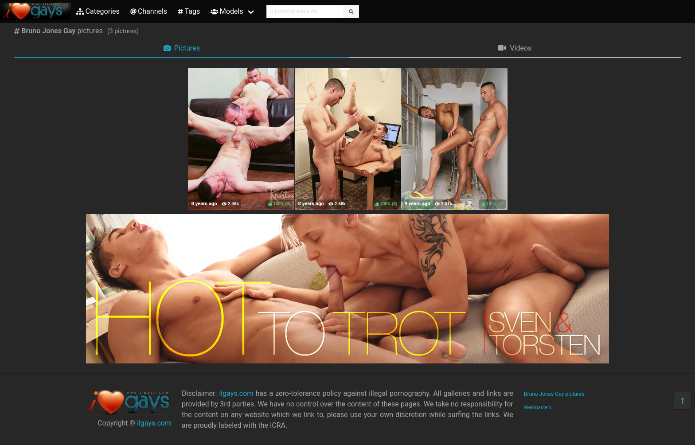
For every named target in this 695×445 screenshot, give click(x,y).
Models (227, 11)
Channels (148, 11)
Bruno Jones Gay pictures (554, 394)
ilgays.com (154, 423)
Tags (189, 11)
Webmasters (538, 407)
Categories (98, 11)
